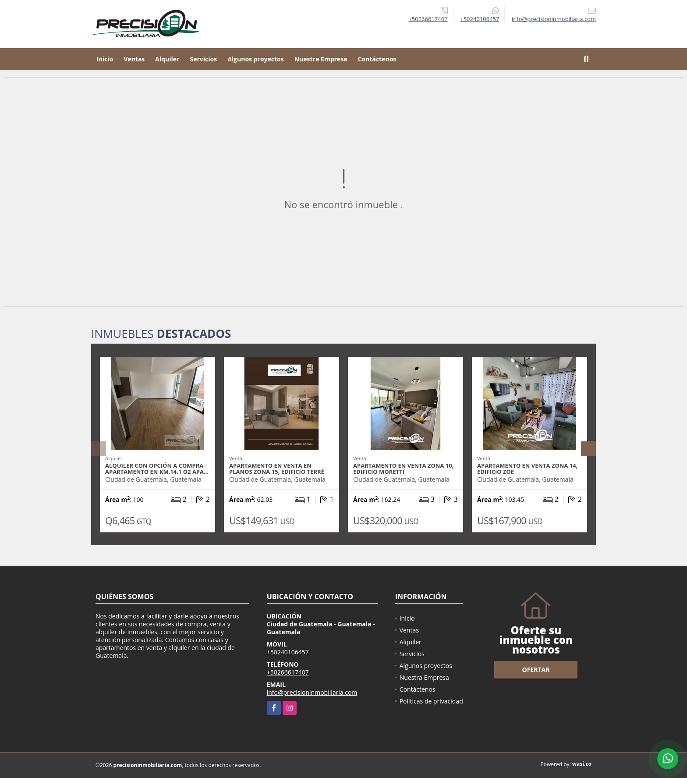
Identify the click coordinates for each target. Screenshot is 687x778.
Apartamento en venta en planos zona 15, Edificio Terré (276, 468)
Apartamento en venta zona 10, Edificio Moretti (403, 468)
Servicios (203, 59)
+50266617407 (427, 19)
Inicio (104, 59)
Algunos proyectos (255, 59)
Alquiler (167, 59)
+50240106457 (479, 19)
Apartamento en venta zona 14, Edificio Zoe (527, 468)
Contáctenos (377, 59)
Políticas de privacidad (431, 701)
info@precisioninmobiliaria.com (312, 692)
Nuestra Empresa (320, 59)
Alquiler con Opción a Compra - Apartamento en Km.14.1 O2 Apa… (157, 468)
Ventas (134, 59)
